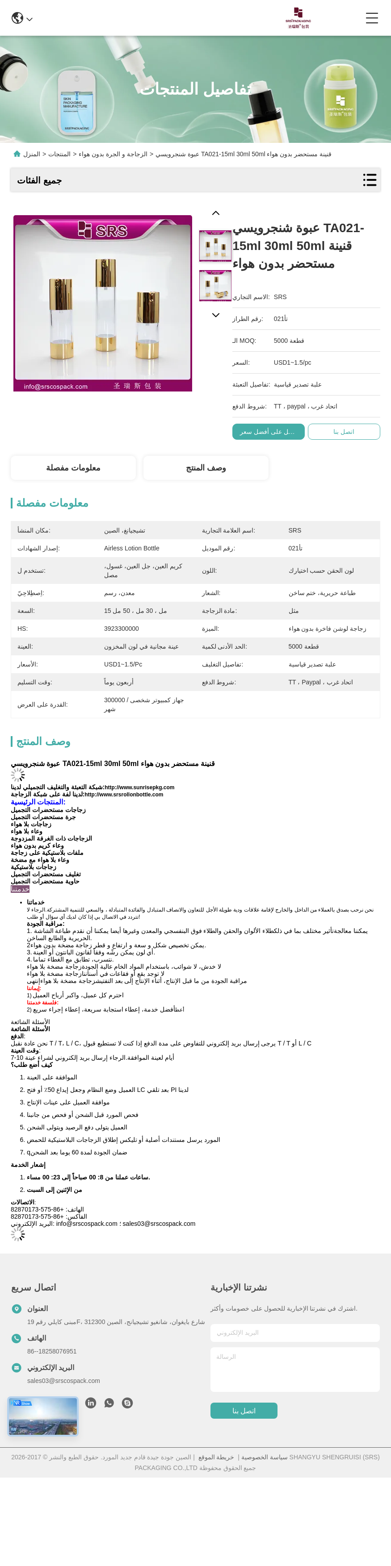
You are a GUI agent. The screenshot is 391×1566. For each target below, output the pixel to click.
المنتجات (59, 154)
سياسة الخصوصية (264, 1457)
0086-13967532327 (191, 17)
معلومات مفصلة (73, 467)
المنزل (31, 154)
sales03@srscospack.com (63, 1380)
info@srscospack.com (108, 17)
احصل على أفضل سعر (275, 431)
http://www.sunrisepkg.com (139, 787)
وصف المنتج (206, 467)
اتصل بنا (244, 1411)
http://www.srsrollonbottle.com (123, 794)
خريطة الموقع (216, 1457)
